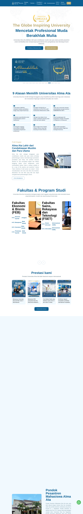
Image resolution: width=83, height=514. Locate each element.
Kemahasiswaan (51, 3)
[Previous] (39, 262)
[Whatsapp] (79, 502)
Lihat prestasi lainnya (41, 308)
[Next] (43, 262)
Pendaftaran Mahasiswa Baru (34, 48)
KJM (45, 3)
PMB (69, 3)
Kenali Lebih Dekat (51, 48)
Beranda (21, 3)
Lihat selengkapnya (18, 178)
